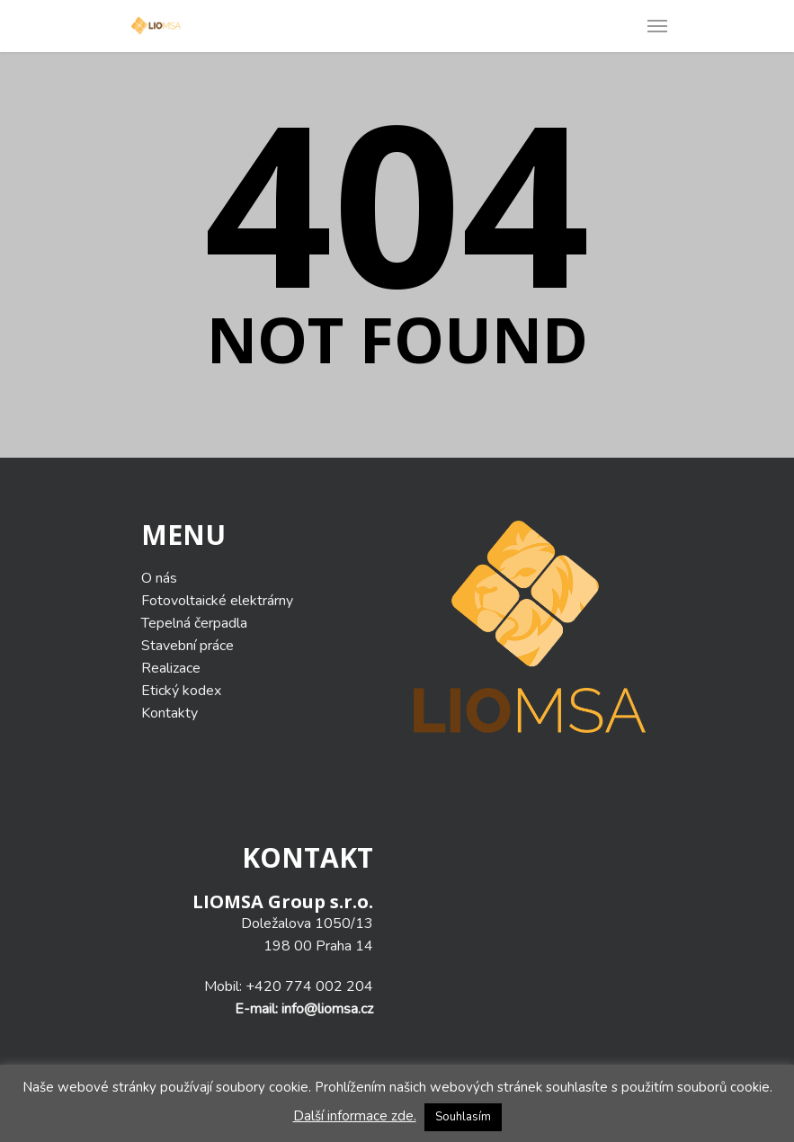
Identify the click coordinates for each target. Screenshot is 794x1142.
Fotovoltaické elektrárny (217, 601)
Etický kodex (181, 690)
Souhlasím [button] (463, 1117)
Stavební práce (187, 646)
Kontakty (169, 713)
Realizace (171, 668)
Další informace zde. (354, 1116)
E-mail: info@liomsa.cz (304, 1009)
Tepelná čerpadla (194, 623)
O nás (159, 578)
